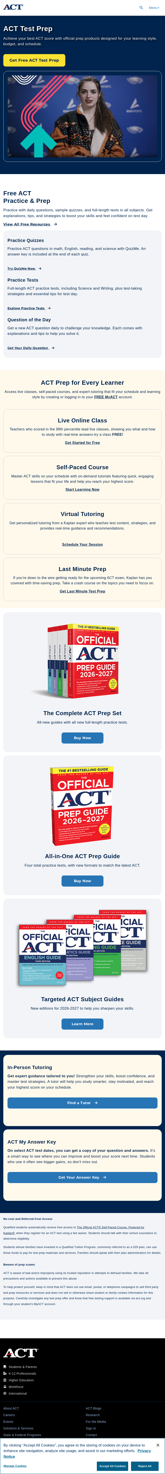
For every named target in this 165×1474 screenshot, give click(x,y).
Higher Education (21, 1380)
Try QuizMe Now (24, 269)
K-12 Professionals (22, 1373)
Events (8, 1421)
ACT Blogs (93, 1408)
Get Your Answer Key (82, 1177)
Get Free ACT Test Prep (34, 60)
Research (93, 1415)
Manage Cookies (15, 1466)
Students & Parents (23, 1367)
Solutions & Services (18, 1428)
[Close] (158, 1445)
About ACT (11, 1408)
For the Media (96, 1421)
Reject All (144, 1466)
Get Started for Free (82, 443)
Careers (9, 1415)
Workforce (16, 1387)
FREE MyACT (106, 397)
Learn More (83, 1024)
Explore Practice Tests (29, 308)
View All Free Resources (30, 224)
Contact (91, 1435)
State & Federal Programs (22, 1435)
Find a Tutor (82, 1103)
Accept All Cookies (112, 1466)
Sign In (91, 1428)
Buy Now (82, 738)
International (18, 1393)
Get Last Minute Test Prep (82, 591)
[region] (82, 1456)
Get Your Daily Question (31, 348)
